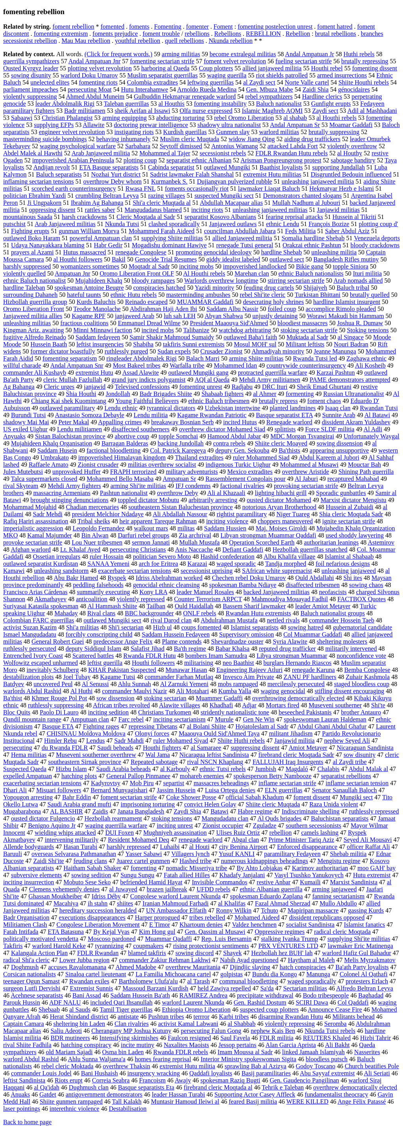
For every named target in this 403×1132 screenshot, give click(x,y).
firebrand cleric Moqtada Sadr (296, 754)
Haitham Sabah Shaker (92, 868)
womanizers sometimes (89, 266)
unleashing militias (27, 323)
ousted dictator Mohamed (279, 500)
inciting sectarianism (179, 719)
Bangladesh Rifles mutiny (346, 259)
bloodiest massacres (302, 323)
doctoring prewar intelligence (151, 124)
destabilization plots (28, 677)
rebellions (197, 33)
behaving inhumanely (123, 139)
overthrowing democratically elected (298, 698)
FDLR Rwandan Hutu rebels (291, 153)
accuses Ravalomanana (77, 967)
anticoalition (91, 599)
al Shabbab (242, 1023)
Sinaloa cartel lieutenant (95, 974)
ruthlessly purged (126, 351)
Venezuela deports (377, 238)
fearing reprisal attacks (294, 217)
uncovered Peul (52, 684)
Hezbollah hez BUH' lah (281, 953)
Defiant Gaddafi (242, 549)
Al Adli (373, 429)
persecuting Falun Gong (211, 1030)
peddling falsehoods (98, 585)
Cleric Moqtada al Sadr (145, 217)
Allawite (93, 124)
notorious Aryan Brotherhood (279, 507)
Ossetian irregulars (56, 556)
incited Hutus (240, 422)
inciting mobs (196, 266)
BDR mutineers (70, 1037)
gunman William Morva (89, 231)
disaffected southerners (140, 429)
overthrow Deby (177, 493)
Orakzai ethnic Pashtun (312, 245)
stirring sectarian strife (296, 280)
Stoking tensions (368, 330)
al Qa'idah (46, 1087)
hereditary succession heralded (98, 910)
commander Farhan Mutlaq (179, 677)
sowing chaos (366, 585)
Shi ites (353, 577)
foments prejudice (115, 33)
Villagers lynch (190, 853)
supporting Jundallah (338, 167)
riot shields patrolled (282, 75)
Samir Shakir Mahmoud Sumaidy (171, 337)
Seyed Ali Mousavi (368, 839)
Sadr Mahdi (129, 740)
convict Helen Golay (210, 804)
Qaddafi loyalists (210, 1073)
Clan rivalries (132, 1023)
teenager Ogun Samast (31, 981)
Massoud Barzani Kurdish (155, 988)
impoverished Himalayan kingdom (122, 457)
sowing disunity (31, 75)
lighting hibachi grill (281, 493)
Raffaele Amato (48, 464)
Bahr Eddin (76, 797)
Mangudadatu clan (225, 818)
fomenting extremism (61, 33)
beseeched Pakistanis (305, 712)
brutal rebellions (335, 33)
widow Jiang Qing (252, 139)
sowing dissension (340, 443)
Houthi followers (153, 662)
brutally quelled (370, 294)
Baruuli (12, 853)
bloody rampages (153, 280)
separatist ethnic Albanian (198, 160)
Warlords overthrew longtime (221, 280)
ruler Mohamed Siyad (180, 740)
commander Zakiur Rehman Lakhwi (164, 960)
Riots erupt (69, 1080)
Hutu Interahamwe (144, 89)
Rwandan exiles (89, 981)
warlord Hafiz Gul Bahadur (356, 953)
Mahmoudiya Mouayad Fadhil (289, 599)
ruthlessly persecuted (29, 648)
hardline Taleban (24, 287)
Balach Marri (203, 358)
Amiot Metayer (307, 747)
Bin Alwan (95, 535)
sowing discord (195, 953)
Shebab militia (348, 853)
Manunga (318, 974)
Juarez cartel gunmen (143, 861)
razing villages (166, 195)
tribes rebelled (207, 917)
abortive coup (132, 436)
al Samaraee (205, 747)
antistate (128, 1016)
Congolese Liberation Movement (98, 924)
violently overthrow (352, 146)
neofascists (333, 592)
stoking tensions (172, 818)
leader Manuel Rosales (205, 592)
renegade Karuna (313, 669)
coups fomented (201, 627)
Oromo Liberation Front (33, 309)
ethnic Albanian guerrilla (271, 889)
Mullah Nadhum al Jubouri (306, 202)
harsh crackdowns (84, 217)
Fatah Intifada (20, 931)
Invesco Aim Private (248, 677)
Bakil (119, 259)
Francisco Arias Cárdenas (35, 592)
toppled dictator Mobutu (148, 500)
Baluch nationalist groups (332, 613)
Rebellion (298, 33)
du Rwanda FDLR (65, 747)
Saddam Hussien (225, 528)
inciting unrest (175, 825)
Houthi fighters (162, 747)
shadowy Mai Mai (26, 422)
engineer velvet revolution (72, 132)
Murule (224, 719)
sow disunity (359, 754)
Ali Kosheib (370, 365)
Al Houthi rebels (204, 273)
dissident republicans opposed (326, 917)
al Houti (199, 846)
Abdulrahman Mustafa (229, 620)
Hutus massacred (84, 252)
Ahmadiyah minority (277, 351)
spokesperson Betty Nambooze (272, 776)
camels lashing (319, 832)
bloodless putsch (327, 1059)
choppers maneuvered (285, 521)
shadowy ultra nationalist (229, 124)
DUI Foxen (119, 832)
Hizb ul (162, 627)
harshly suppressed (27, 266)
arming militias (181, 54)
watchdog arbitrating (245, 330)
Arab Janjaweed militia (101, 153)
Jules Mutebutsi (23, 471)
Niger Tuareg (293, 514)
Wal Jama (157, 754)
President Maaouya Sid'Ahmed (229, 323)
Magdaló (297, 769)
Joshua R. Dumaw (360, 323)
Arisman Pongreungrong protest (280, 160)
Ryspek (116, 577)
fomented (112, 26)
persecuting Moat (90, 89)
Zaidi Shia (316, 89)
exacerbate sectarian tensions (134, 570)
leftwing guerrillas (210, 82)
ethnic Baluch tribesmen (219, 401)
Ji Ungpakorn (44, 202)
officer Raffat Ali (368, 846)
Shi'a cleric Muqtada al (161, 202)
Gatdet (47, 1094)
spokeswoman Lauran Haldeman (325, 719)
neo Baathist (238, 662)
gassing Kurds (366, 910)
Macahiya (66, 903)
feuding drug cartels (269, 287)
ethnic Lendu (282, 224)
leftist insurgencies (100, 344)
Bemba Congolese (367, 669)
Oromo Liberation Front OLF (137, 273)
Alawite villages (179, 705)
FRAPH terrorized (133, 471)
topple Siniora (350, 266)
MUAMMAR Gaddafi (205, 301)
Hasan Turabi (80, 846)
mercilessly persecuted (296, 684)
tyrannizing (109, 945)
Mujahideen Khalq (98, 280)
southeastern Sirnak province (84, 761)
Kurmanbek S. (169, 181)
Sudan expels (174, 351)
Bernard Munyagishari (119, 790)
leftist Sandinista (24, 1080)
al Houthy (349, 153)
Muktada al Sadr (307, 337)
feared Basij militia (253, 1101)
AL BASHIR (66, 811)
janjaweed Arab (134, 316)
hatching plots (79, 776)
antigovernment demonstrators (104, 1094)
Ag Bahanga (19, 386)
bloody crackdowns (374, 245)
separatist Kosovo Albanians (220, 217)
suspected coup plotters (269, 1009)
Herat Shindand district (79, 1016)
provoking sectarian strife (306, 485)
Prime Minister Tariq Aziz (301, 839)
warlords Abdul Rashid (32, 691)
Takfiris (13, 945)
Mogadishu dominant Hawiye (169, 245)
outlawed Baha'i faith (250, 337)
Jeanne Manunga (335, 351)
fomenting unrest (200, 386)
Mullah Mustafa (199, 542)
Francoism (152, 1080)
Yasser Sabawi (143, 853)
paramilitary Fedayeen (292, 853)
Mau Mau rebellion (85, 40)
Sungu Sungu (137, 875)
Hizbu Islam (71, 769)
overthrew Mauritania (193, 967)
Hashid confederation (227, 556)
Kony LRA (153, 592)
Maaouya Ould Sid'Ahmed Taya (219, 733)
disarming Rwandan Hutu (290, 1016)
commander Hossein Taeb (341, 620)
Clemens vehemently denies (64, 889)
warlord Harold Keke (59, 945)
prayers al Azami (32, 252)
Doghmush (25, 967)
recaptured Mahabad (353, 478)
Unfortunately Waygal (371, 436)
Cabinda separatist (171, 167)
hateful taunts (84, 294)
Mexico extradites (249, 471)
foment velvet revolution (235, 61)
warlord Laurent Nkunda (193, 1002)
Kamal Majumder (49, 535)
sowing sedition (91, 875)
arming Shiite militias (256, 358)
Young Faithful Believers (147, 401)
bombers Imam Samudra (216, 655)
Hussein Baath (48, 344)
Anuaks (20, 1094)
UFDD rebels (213, 889)
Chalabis (329, 769)
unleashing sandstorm (61, 570)
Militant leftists (305, 344)
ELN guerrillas (284, 790)
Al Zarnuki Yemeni (184, 684)
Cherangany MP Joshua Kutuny (131, 1030)
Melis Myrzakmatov (370, 960)
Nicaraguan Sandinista (364, 747)
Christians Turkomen (164, 712)
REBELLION (263, 33)
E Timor (159, 924)
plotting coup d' (378, 224)
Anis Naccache (194, 549)
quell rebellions (184, 40)
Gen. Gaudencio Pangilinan (304, 1080)
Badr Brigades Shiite (166, 393)
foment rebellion (73, 26)
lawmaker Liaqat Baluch (269, 188)
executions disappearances (92, 917)
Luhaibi (170, 846)
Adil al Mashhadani (372, 110)
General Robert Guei (57, 641)
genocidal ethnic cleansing (166, 585)
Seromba (335, 1023)
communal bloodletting (248, 981)
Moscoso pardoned (111, 938)
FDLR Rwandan (97, 953)
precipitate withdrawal (265, 995)
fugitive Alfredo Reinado (34, 337)
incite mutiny (137, 1045)
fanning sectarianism (338, 896)
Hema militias (28, 754)
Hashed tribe (195, 861)
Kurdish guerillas (185, 132)
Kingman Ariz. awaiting (33, 330)
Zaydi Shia (187, 811)
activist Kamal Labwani (188, 1023)
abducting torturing (180, 117)
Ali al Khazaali (226, 493)
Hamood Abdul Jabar (234, 436)
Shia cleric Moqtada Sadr (351, 514)
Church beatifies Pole (372, 1066)
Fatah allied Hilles (187, 875)
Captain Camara (23, 1023)
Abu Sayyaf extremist (327, 1073)
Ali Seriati (377, 1073)
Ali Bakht (337, 1045)
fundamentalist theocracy (336, 1094)
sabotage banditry (353, 160)
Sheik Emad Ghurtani (324, 386)
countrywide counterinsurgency (306, 365)
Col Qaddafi (353, 1002)
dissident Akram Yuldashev (356, 422)
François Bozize (329, 224)
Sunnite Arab (338, 415)
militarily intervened (351, 648)
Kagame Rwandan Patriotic (211, 415)
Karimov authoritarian (320, 868)
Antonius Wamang (234, 146)
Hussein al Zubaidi (349, 507)
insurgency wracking (154, 1073)
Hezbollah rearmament (113, 818)
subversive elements (36, 875)
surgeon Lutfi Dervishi (31, 988)
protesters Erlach (367, 981)
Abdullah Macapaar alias (231, 202)
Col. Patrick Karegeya (178, 450)
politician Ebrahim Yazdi (34, 195)
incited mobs (158, 330)
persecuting (17, 747)
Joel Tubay (77, 677)
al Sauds (80, 1009)
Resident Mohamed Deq (138, 839)
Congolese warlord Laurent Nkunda (175, 896)
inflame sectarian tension (356, 783)
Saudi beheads (115, 747)
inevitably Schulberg (53, 669)
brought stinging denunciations (69, 500)
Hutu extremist (372, 875)
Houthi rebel (326, 68)
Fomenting (167, 26)
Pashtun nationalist (124, 493)
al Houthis (172, 103)
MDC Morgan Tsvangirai (302, 436)
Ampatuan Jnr (72, 273)
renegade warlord (201, 839)
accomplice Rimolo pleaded (341, 309)
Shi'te (378, 705)
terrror (201, 1016)
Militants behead (354, 1016)
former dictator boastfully (62, 351)
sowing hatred (305, 627)
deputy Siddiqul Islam (93, 648)
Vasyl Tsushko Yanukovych (309, 875)
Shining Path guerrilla (366, 471)
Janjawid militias (338, 209)
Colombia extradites (152, 82)
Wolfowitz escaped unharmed (40, 662)
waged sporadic (236, 563)
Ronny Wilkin (233, 910)
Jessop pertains (237, 1045)
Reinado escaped (146, 301)
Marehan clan (252, 273)
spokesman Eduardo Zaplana (266, 896)
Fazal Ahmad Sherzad (282, 903)
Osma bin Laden (123, 1052)
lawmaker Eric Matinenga (360, 945)
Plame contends (182, 641)
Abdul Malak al (368, 769)
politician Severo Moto (162, 556)
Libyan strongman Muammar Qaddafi (268, 535)
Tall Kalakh (127, 1101)
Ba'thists (289, 450)
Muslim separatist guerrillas (163, 75)
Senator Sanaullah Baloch (344, 790)
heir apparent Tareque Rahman (158, 521)
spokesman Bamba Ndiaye (242, 585)
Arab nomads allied (358, 280)
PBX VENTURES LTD (288, 945)
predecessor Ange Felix (122, 641)
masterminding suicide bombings (45, 139)
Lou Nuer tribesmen (97, 542)
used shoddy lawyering (354, 535)
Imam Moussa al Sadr (245, 1052)
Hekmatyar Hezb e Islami (341, 188)
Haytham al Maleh (311, 960)
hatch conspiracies (303, 967)
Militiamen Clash (25, 924)
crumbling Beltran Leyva (107, 195)
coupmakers (148, 945)
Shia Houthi (81, 393)
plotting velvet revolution (100, 68)
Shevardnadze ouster (237, 641)
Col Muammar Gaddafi (312, 634)
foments (139, 26)
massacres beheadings (221, 783)
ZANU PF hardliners (309, 677)
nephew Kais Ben (273, 1030)
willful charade (22, 365)
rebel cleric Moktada (67, 1066)
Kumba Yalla (234, 691)
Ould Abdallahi (314, 577)
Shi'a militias (82, 627)
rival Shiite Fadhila (27, 1045)
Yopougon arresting (28, 797)
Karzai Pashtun (335, 372)
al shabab (295, 117)
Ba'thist (12, 698)
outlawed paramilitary (67, 408)
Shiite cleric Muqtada (273, 804)
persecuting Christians (138, 549)
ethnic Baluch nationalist (34, 280)
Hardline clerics (322, 96)
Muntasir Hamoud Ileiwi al (185, 1101)
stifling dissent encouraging (349, 691)
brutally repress (278, 401)
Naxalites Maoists (186, 1045)
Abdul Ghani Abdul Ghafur (332, 726)
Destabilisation (127, 1108)
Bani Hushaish (99, 1073)
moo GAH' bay (376, 868)
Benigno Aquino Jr (52, 825)
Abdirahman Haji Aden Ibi (163, 309)
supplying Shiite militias (172, 238)
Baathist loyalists (281, 167)
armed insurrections (342, 75)
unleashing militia (334, 252)
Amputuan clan (89, 719)
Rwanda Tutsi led (315, 358)
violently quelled (24, 273)
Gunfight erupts (331, 103)
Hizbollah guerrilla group (35, 301)
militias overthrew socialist (162, 464)
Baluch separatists (59, 174)
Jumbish (265, 769)
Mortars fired (282, 705)
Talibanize (196, 330)
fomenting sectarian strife (162, 61)
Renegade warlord (289, 422)
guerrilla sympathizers (31, 61)
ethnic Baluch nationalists (310, 273)
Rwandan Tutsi (378, 408)
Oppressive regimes (280, 931)
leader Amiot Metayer (322, 606)
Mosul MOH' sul (255, 344)
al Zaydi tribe (349, 761)
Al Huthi (81, 691)
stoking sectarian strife (309, 330)
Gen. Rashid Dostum (260, 1002)
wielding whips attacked (65, 832)
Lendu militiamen (79, 429)
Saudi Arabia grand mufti (79, 804)
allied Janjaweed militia (242, 238)
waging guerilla (226, 75)
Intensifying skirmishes (128, 1037)
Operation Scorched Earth (261, 542)
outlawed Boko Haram (31, 238)
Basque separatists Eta (146, 1087)
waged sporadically (311, 981)
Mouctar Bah (364, 464)
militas (186, 528)
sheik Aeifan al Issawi (142, 110)
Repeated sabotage (154, 761)
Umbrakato (55, 457)
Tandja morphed (285, 563)
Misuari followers (58, 790)
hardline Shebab (281, 252)
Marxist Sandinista (353, 882)
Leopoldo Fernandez (98, 528)
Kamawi (13, 570)
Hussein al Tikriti (354, 217)
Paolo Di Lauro (59, 712)
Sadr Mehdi (48, 514)
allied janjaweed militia (271, 68)
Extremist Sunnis (91, 988)
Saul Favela (235, 1037)
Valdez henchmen (254, 924)
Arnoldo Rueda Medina (207, 89)
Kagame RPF (88, 316)
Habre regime (255, 811)
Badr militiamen (84, 110)
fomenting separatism (70, 358)
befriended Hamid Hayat (151, 882)
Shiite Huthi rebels (241, 740)
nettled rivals (283, 620)
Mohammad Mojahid (30, 507)
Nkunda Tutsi (122, 224)
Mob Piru (142, 783)
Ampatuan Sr (179, 478)
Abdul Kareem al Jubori (329, 457)
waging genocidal (283, 691)
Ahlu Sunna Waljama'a (96, 1059)
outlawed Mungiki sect (112, 620)
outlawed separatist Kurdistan (40, 563)
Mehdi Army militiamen (269, 379)
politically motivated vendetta (40, 938)
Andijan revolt (51, 167)
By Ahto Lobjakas (259, 868)
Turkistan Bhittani (317, 294)
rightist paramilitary (242, 514)
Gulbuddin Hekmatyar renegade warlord (185, 96)
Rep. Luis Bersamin (227, 938)
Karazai (197, 563)
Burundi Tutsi (28, 415)
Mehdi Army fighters (74, 485)
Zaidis (100, 811)
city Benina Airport (243, 846)
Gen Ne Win (258, 719)
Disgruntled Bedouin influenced (351, 174)
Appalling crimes (120, 422)
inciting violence (227, 521)
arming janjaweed (334, 889)
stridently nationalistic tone (235, 712)
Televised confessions (142, 386)
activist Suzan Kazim (30, 627)
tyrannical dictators (171, 408)
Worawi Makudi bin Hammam (345, 316)
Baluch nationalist (278, 103)
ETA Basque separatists (109, 167)
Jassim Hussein (176, 790)
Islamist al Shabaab (349, 556)
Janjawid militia (294, 740)
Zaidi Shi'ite (48, 861)
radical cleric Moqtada (342, 931)
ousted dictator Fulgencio (43, 818)
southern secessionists (313, 825)
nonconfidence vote (361, 655)
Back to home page (27, 1122)
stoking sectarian (165, 698)
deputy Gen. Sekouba (242, 450)
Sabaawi (21, 117)
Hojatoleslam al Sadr (261, 726)
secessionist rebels (223, 153)
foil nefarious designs (343, 563)
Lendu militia (151, 415)
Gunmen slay (233, 132)
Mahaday (66, 613)
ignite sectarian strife (348, 521)
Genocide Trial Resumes (166, 259)
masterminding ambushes (198, 294)
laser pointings (21, 1108)
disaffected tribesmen (313, 585)
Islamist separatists (254, 627)
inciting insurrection (28, 882)
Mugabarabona (22, 811)
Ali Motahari (192, 691)
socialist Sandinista (310, 924)
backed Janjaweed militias (277, 592)
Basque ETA (58, 726)
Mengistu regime (339, 861)
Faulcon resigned (189, 1037)
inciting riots (207, 209)
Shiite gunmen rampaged (71, 1101)
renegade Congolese (140, 252)
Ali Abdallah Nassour (180, 514)
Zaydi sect (325, 110)
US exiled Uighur (25, 429)
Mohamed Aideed (257, 917)
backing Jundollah (181, 443)
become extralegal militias (242, 54)
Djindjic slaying (250, 967)
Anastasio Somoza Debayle (89, 415)
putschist (14, 224)
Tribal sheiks (94, 521)
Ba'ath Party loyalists (361, 967)
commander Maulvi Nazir (134, 691)
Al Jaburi (306, 478)
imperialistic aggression (33, 528)
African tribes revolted (121, 705)
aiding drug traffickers (312, 139)
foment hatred (334, 26)
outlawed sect (287, 259)
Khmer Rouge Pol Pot (59, 698)
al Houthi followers (78, 259)
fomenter (197, 26)
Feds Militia (300, 231)
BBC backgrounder (149, 613)
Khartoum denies (201, 924)
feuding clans (90, 861)
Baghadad (370, 995)
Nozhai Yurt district (116, 174)
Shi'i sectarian (126, 627)
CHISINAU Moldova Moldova (86, 733)
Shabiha (143, 344)
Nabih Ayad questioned (249, 960)
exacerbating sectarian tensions (42, 783)
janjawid (94, 386)
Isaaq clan (337, 408)
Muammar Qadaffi (168, 938)
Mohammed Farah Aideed (161, 231)
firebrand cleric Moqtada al (218, 1087)
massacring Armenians (61, 493)
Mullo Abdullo (338, 903)
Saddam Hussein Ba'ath (140, 995)
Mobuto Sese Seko (87, 882)
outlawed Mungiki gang (198, 372)
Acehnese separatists (37, 995)
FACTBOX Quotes (361, 599)
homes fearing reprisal (163, 1059)
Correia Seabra (111, 1080)
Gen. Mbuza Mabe (269, 89)
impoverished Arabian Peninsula (73, 160)
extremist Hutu (94, 372)
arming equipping (124, 117)
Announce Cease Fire (335, 1009)
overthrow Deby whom (112, 181)
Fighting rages (101, 726)
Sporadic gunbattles (341, 493)
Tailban (155, 606)
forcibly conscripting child (99, 634)
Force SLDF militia (329, 429)
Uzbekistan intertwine (232, 408)
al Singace (351, 337)
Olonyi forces (152, 733)
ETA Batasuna (66, 931)
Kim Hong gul (157, 931)
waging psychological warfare (78, 146)
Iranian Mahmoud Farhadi (175, 903)
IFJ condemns (193, 485)
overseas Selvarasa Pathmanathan (73, 853)
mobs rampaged (238, 684)
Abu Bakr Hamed (76, 577)
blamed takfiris (147, 953)
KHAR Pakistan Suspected (122, 669)
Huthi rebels (359, 54)
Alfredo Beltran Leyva (364, 988)
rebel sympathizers (268, 96)
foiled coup (282, 309)
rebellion (280, 832)
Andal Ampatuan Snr (77, 365)
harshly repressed (129, 846)
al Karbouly (175, 769)
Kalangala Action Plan (39, 953)
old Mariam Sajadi (69, 1052)
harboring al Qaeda (165, 68)
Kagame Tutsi (117, 677)
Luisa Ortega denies (230, 790)
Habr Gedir (108, 245)
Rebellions (227, 33)
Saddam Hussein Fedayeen (175, 634)
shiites (125, 903)
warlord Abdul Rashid (31, 1059)
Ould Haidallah (194, 606)
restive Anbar (273, 882)
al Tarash (198, 981)
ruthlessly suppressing (56, 705)
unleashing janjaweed (349, 570)
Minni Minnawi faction (102, 330)
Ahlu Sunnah (134, 684)
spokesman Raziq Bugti (230, 1080)
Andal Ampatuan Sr (295, 124)
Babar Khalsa (232, 648)
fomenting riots (98, 82)
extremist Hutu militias (272, 174)
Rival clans (101, 613)
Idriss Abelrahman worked (169, 577)
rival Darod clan (171, 620)
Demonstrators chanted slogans (302, 195)
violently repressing (290, 1023)
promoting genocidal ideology (214, 252)
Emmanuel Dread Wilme (149, 323)
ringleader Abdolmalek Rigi (141, 358)
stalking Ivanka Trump (289, 938)
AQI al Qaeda (211, 379)
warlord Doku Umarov (89, 75)
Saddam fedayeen (98, 337)
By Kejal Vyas (111, 931)
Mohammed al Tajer (164, 153)
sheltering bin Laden (79, 1023)
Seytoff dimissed (181, 146)
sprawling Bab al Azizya (256, 1066)
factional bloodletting (113, 450)
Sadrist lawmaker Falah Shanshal (192, 174)
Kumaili (310, 882)
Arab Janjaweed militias (65, 224)
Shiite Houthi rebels (363, 82)
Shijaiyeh (315, 287)
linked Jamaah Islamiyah (313, 1052)
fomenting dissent (374, 68)
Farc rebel (131, 719)
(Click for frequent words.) (118, 54)
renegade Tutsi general (244, 245)
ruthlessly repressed (374, 811)
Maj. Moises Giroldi (281, 528)
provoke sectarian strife (32, 542)
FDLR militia (276, 1037)
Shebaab (49, 1009)
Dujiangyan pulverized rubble (234, 181)
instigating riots (134, 132)
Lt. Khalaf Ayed (80, 549)
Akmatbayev (50, 599)
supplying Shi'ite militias (358, 938)
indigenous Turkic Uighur (237, 464)
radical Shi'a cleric (26, 960)
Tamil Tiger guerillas (126, 1009)
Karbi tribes (234, 1016)
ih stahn (97, 903)
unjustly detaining (275, 316)
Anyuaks (14, 436)
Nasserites (367, 1052)
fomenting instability (220, 103)
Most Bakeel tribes (137, 365)
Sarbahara (137, 146)
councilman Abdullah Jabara (239, 231)
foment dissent (312, 797)
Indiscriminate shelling (311, 811)
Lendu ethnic (120, 408)
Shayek (232, 953)
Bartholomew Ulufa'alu (148, 981)
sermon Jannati (151, 542)
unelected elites (49, 82)
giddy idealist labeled (233, 259)
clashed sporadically (174, 224)
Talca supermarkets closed (44, 478)
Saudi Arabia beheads (123, 769)
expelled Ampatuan (27, 776)
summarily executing (103, 592)
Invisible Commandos (219, 882)
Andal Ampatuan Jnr (94, 61)
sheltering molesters (342, 641)
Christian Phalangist (67, 117)
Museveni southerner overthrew (96, 754)
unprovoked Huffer (76, 471)
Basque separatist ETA (284, 415)
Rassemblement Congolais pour (245, 478)
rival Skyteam (20, 485)
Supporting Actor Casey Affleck (254, 1094)
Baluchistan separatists (339, 818)
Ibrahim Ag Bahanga (97, 202)
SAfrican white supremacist (277, 570)
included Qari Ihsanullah (121, 1002)
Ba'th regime (190, 648)
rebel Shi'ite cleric (262, 294)
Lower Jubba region (84, 960)
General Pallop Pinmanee (138, 776)
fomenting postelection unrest (275, 26)
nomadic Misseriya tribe (196, 868)
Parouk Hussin (21, 1002)
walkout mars (151, 528)
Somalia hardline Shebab (312, 238)
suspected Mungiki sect (223, 195)
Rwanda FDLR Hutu (149, 655)
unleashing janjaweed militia (317, 181)
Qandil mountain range (32, 719)
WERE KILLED (308, 1101)
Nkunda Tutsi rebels (330, 1030)
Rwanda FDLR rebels (180, 1052)
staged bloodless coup (361, 684)
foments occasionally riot (197, 188)
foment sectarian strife (128, 797)
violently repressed (141, 599)
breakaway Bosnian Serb (182, 422)
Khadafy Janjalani (242, 875)
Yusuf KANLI (237, 853)
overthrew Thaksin (126, 1066)
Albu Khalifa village (290, 556)
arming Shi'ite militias (138, 485)
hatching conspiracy (86, 1045)
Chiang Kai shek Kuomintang (68, 401)
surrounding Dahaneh (30, 294)
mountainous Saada (27, 217)
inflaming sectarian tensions (38, 181)
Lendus (95, 740)
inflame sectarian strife (287, 783)
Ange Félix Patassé (362, 1101)
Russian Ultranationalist (353, 393)
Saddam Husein (57, 450)
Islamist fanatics (364, 924)
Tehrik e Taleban (283, 1087)
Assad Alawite (140, 372)
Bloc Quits (16, 712)
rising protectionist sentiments (211, 945)
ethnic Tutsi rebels (223, 769)
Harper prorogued (157, 917)
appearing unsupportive (339, 450)
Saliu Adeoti (66, 1030)
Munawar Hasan (186, 669)
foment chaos (324, 401)
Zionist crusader (98, 464)
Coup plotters (216, 68)
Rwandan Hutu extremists (258, 613)
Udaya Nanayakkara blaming (48, 245)
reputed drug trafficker (287, 648)
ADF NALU (65, 1002)
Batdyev (13, 684)
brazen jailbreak (167, 889)
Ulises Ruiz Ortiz (238, 832)
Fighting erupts (30, 231)
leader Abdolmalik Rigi (64, 103)
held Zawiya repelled (224, 988)
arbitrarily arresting (213, 500)
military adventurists (192, 471)
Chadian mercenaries (92, 507)
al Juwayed (123, 889)
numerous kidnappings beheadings (264, 861)
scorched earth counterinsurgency (73, 188)
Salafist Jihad (148, 648)
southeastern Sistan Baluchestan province (180, 507)
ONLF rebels (199, 613)
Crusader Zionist (221, 351)
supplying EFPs (54, 124)
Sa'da (267, 988)
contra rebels (229, 443)
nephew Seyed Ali (347, 740)
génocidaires (354, 89)
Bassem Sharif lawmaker (254, 606)
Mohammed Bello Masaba (120, 478)
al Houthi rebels (336, 117)
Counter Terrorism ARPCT (208, 599)
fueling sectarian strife (303, 61)
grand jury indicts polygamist (148, 379)
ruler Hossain (107, 556)
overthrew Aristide (305, 471)
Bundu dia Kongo (274, 974)
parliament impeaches (30, 89)
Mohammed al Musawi (309, 464)
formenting (300, 393)
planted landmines (293, 408)
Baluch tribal (352, 287)
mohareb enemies (202, 776)
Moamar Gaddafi (351, 124)
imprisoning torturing (148, 804)
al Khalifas (232, 903)
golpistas (231, 974)
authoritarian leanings (331, 542)
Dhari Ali (15, 790)
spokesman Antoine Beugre (89, 287)
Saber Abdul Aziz (347, 231)
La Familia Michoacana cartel (173, 974)
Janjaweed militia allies (32, 316)
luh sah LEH (180, 316)
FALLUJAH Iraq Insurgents (288, 761)
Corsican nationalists (29, 974)
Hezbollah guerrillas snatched (310, 549)
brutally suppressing (334, 132)
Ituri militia (367, 273)
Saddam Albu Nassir (233, 309)
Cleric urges (59, 386)
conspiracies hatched (159, 287)
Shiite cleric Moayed (281, 443)
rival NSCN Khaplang (215, 761)
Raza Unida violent (333, 804)
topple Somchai (178, 436)
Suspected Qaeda (24, 769)
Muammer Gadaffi (219, 698)
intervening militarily (71, 839)
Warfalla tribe (187, 365)
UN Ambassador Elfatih (176, 910)
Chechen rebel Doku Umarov (249, 577)
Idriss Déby (106, 896)
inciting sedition (108, 712)
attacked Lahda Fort (293, 146)
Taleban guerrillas (126, 103)
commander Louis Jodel (41, 1073)
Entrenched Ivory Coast (33, 655)
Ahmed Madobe (135, 967)
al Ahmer (264, 393)
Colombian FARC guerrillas (38, 620)
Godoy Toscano (315, 1066)
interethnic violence (75, 1108)
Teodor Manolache (96, 309)
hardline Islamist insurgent (346, 301)
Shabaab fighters (223, 393)
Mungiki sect (356, 797)
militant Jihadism (291, 733)
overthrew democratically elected (355, 1087)
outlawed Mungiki (227, 167)
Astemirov (381, 542)
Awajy (183, 1080)
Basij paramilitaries (266, 1073)
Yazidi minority (214, 287)
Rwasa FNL (140, 188)
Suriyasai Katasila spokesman (40, 606)
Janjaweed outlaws (233, 224)
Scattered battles (93, 655)
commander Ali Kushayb (34, 372)
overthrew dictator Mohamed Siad (222, 429)
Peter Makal (73, 422)
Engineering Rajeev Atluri (249, 669)
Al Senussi (95, 684)
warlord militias (279, 132)
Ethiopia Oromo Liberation (196, 1009)
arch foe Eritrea (158, 563)
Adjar (249, 705)
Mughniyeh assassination (175, 832)
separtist (173, 783)
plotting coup (140, 160)
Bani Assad (86, 995)
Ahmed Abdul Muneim (95, 96)
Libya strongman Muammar (292, 655)
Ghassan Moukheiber (55, 896)
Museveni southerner (335, 705)
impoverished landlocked (255, 266)
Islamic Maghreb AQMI (272, 110)
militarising (198, 662)
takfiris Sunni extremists (193, 344)
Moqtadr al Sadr (149, 266)
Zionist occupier (222, 825)
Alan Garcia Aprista (291, 1045)
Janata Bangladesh (141, 811)
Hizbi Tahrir (375, 1037)
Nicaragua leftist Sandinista (214, 754)
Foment (223, 26)
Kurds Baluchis (96, 301)
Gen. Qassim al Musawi (215, 931)
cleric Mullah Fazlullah (72, 379)
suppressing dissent (255, 747)
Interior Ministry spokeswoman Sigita (248, 1059)
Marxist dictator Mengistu (353, 500)
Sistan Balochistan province (70, 436)
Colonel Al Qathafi (364, 974)
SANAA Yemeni (108, 563)
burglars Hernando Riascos (297, 662)
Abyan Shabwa (224, 316)
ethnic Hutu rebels (134, 294)
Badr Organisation (26, 917)
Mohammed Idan (235, 365)
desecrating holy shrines (273, 301)
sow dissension (115, 698)
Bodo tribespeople (326, 995)
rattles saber (100, 209)
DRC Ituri (274, 386)
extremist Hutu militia (187, 1066)
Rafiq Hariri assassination (35, 521)
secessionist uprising (207, 570)
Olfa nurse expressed (205, 110)
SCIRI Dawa (312, 1002)
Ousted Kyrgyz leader (30, 68)
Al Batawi (377, 415)
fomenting (144, 868)
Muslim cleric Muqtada (189, 139)
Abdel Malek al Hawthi (33, 153)
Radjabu (241, 386)
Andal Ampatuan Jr (309, 54)
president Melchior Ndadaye (108, 514)
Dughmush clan (89, 1087)
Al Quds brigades (279, 818)
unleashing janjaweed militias (270, 209)
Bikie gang (310, 266)
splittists (285, 429)
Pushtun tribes (166, 1016)
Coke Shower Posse (191, 797)
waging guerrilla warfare (116, 825)
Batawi (219, 811)
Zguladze (265, 825)
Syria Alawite (290, 641)
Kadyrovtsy (105, 783)
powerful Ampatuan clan (101, 238)
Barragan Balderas (125, 443)
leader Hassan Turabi (178, 1094)
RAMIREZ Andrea (203, 995)
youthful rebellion (137, 40)
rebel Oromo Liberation (244, 117)
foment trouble (161, 33)
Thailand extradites (199, 457)
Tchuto (269, 910)
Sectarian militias (305, 988)
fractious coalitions (84, 323)
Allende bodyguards (28, 846)
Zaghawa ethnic (366, 358)
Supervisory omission (246, 634)
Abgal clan (245, 839)
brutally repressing (364, 61)
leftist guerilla (104, 662)
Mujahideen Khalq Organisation (51, 443)
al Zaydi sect (259, 82)
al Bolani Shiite (206, 726)
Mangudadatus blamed (152, 209)
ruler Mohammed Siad (261, 457)
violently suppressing (30, 96)
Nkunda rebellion (231, 40)
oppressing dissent (52, 209)
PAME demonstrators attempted (350, 379)
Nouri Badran (351, 344)
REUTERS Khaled (327, 1037)
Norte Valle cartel (307, 82)
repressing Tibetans (153, 726)
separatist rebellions (346, 776)
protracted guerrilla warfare (272, 372)
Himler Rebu (60, 740)
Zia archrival (195, 535)
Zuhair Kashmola (368, 677)
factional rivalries (242, 485)
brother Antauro (361, 712)
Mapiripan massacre (313, 910)
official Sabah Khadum (255, 797)
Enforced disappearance (307, 846)
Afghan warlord (31, 549)
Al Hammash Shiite (112, 606)
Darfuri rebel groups (144, 535)
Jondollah (117, 393)
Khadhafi (221, 705)
